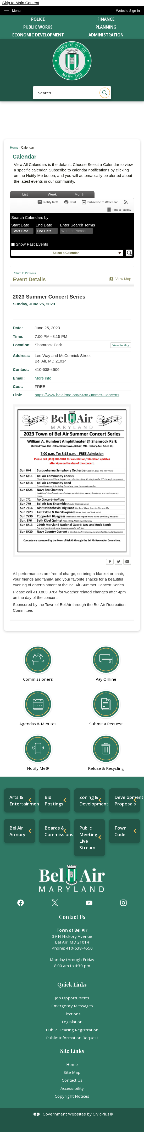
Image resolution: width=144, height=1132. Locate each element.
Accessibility (72, 1088)
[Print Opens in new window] (69, 202)
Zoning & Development (92, 800)
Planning (106, 27)
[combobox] (22, 231)
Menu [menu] (16, 11)
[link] (128, 10)
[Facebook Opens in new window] (110, 562)
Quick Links (72, 984)
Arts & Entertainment (22, 800)
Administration (106, 34)
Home (14, 147)
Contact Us (72, 1080)
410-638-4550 (79, 948)
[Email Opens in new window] (127, 562)
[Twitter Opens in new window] (118, 562)
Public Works (38, 27)
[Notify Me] (47, 202)
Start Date (20, 225)
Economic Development (38, 34)
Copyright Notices (72, 1096)
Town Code (120, 831)
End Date (44, 225)
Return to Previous (24, 273)
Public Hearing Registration (72, 1029)
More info (43, 378)
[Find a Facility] (118, 209)
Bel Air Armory (17, 831)
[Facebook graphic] (20, 903)
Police (38, 19)
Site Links (72, 1050)
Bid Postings (54, 800)
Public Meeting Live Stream (88, 838)
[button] (104, 93)
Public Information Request (72, 1037)
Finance (105, 19)
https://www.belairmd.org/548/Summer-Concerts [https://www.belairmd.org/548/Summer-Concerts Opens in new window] (77, 395)
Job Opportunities (72, 997)
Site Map (72, 1072)
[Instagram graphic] (123, 903)
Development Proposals (127, 800)
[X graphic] (55, 903)
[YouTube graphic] (89, 903)
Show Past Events (32, 244)
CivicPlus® (103, 1114)
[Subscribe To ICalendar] (99, 202)
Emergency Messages (72, 1005)
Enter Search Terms (77, 225)
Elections (72, 1013)
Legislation (72, 1021)
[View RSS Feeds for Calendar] (126, 202)
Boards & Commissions (57, 831)
